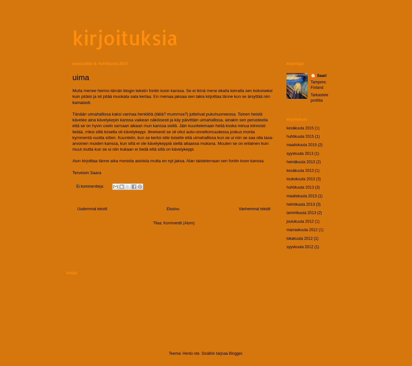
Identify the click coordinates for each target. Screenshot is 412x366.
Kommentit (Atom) (179, 223)
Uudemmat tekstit (92, 209)
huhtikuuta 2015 (300, 136)
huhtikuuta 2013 (300, 187)
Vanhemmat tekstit (254, 209)
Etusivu (173, 209)
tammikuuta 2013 (301, 213)
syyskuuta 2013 (299, 153)
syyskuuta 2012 (299, 247)
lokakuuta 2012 (299, 238)
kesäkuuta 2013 (300, 170)
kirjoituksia (125, 37)
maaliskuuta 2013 (301, 196)
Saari (321, 75)
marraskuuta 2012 (302, 230)
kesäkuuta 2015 (300, 128)
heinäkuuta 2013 (300, 162)
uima (80, 77)
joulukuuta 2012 (300, 221)
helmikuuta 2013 (300, 204)
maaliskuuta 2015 (301, 145)
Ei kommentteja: (90, 186)
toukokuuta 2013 (300, 179)
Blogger (235, 353)
